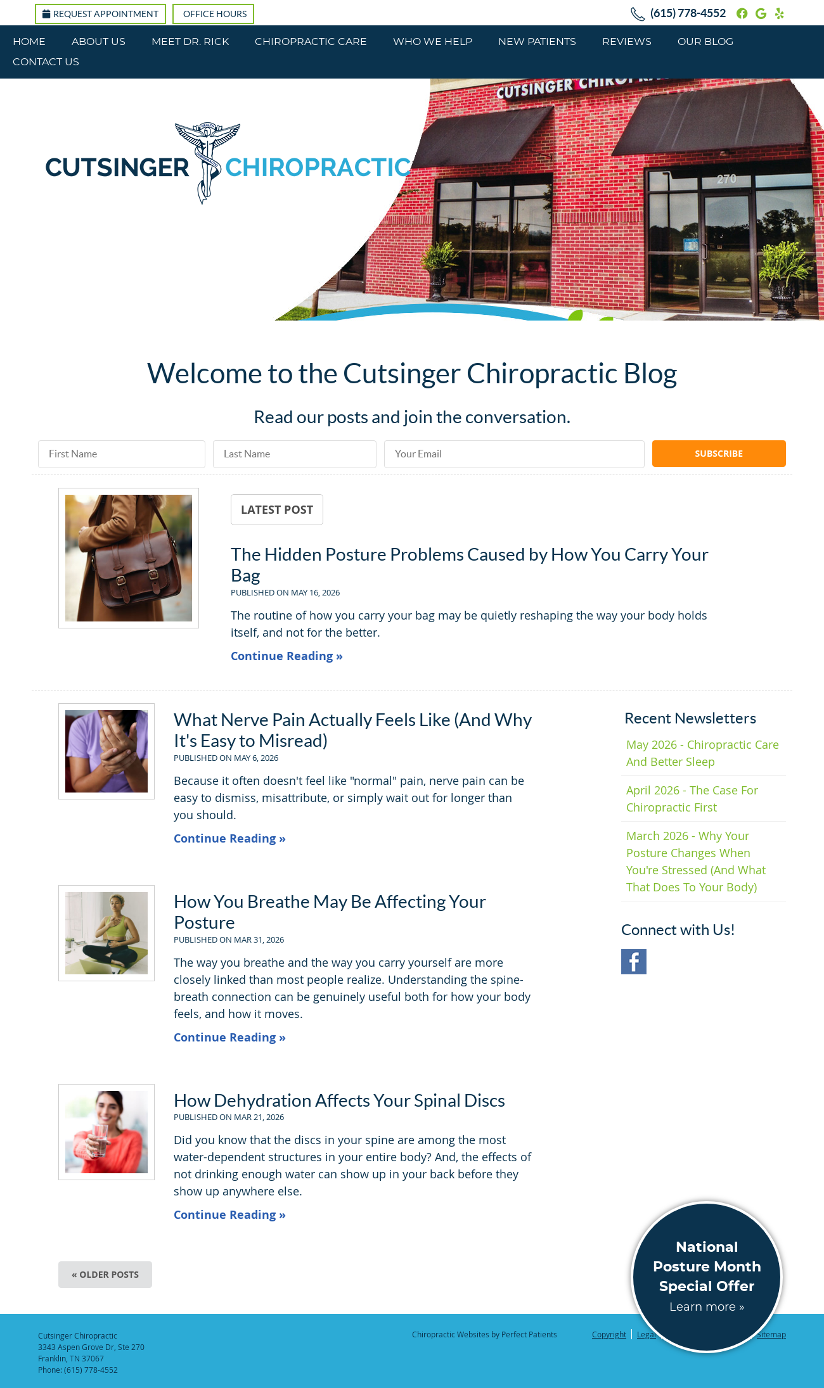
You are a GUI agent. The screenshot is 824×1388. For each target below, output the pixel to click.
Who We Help (432, 42)
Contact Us (46, 62)
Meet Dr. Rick (190, 42)
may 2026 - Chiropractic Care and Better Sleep (702, 753)
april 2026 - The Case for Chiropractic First (692, 798)
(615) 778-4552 (688, 13)
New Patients (537, 42)
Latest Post (277, 509)
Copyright (609, 1334)
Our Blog (705, 42)
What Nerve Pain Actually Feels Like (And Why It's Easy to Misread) (353, 730)
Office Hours (215, 14)
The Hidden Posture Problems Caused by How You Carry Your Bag (470, 565)
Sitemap (771, 1334)
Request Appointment (100, 14)
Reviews (627, 42)
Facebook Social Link (634, 961)
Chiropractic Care (311, 42)
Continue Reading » (287, 656)
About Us (99, 42)
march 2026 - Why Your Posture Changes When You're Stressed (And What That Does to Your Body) (696, 861)
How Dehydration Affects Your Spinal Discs (339, 1100)
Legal (646, 1334)
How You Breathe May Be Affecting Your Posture (330, 912)
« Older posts (105, 1274)
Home (29, 42)
